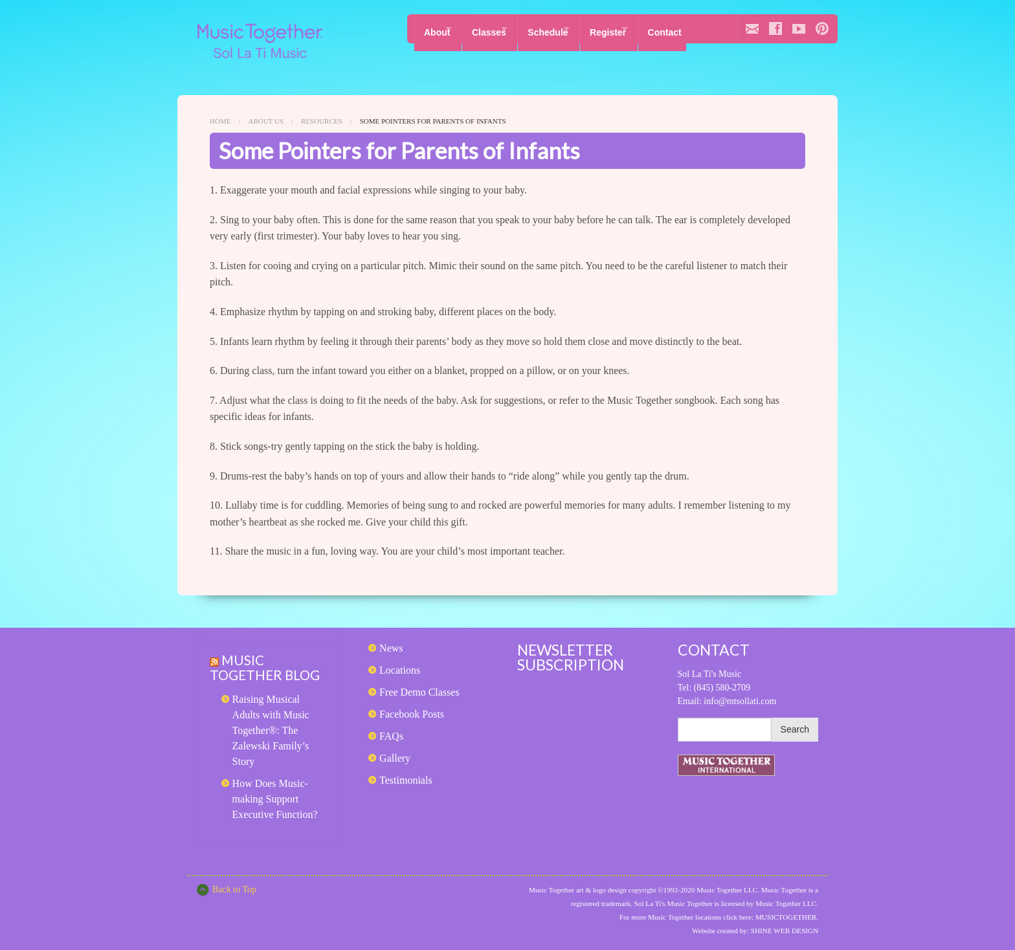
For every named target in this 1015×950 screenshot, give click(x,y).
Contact (710, 28)
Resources (321, 121)
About (437, 28)
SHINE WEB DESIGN (784, 930)
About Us (266, 121)
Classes (500, 28)
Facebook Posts (411, 714)
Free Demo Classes (419, 692)
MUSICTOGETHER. (786, 917)
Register (642, 28)
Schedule (570, 28)
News (391, 648)
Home (220, 121)
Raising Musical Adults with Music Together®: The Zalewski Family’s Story (270, 745)
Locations (399, 670)
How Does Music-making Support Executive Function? (275, 814)
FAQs (391, 736)
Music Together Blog (249, 674)
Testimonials (405, 780)
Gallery (394, 758)
